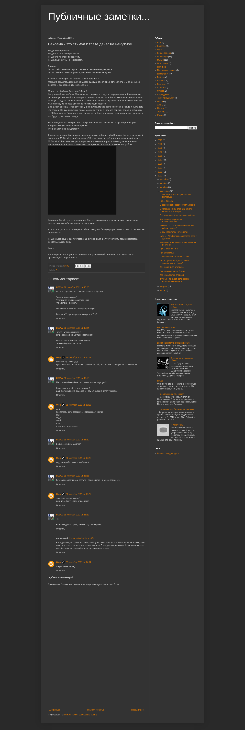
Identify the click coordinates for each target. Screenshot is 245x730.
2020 (160, 148)
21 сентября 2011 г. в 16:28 (76, 515)
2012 (160, 172)
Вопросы (161, 46)
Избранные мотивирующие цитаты (173, 343)
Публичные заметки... (99, 16)
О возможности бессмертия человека (177, 205)
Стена (160, 381)
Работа (160, 77)
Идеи (159, 49)
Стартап (161, 87)
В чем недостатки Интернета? (174, 232)
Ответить (60, 318)
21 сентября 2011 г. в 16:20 (76, 440)
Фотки (160, 101)
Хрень (160, 105)
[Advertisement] (96, 683)
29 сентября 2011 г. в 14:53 (82, 538)
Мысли (160, 60)
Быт (57, 270)
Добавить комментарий (61, 577)
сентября (165, 191)
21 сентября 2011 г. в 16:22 (78, 458)
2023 (160, 140)
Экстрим (161, 112)
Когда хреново (164, 53)
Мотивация (162, 56)
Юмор (160, 115)
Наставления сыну (166, 327)
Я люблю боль (178, 425)
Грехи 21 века (166, 201)
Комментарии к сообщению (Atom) (80, 715)
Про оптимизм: (167, 253)
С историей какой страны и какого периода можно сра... (176, 210)
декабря (164, 179)
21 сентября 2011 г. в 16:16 (78, 405)
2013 (160, 168)
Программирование (166, 70)
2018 (160, 156)
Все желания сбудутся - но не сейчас (177, 215)
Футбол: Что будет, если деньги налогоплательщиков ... (174, 280)
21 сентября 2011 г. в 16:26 (76, 476)
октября (164, 187)
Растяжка (161, 84)
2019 (160, 152)
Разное (160, 80)
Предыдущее (137, 710)
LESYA (59, 287)
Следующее (54, 710)
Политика (161, 67)
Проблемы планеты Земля (172, 271)
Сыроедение (163, 94)
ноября (164, 183)
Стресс (160, 91)
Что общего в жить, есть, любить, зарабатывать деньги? (175, 261)
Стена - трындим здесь (168, 453)
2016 (160, 164)
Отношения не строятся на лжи (174, 257)
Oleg (58, 357)
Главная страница (95, 710)
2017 (160, 160)
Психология (162, 74)
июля (163, 290)
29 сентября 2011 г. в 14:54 (78, 562)
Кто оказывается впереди (172, 275)
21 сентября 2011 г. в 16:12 (76, 378)
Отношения (162, 63)
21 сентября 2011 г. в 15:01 (78, 357)
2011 (160, 176)
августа (164, 286)
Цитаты (160, 108)
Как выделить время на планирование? (171, 220)
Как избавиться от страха (172, 267)
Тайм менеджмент (165, 98)
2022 (160, 144)
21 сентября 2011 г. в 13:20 (76, 287)
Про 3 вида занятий (169, 249)
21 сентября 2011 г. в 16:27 (78, 494)
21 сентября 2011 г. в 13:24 (76, 328)
